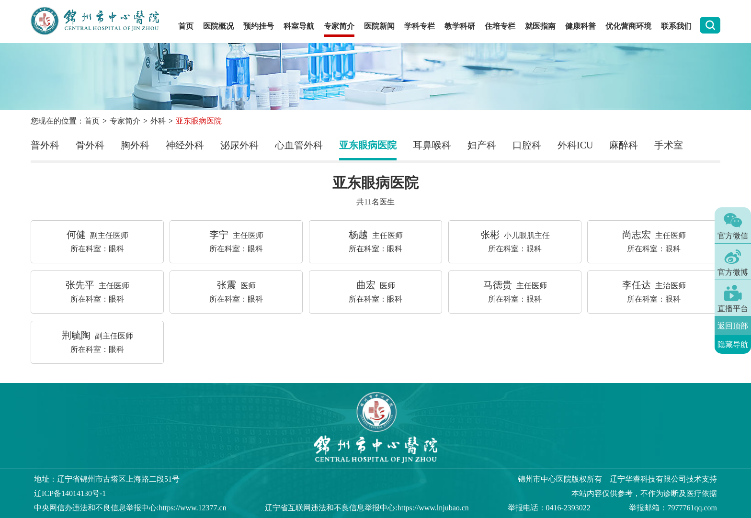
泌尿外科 (239, 145)
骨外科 (90, 145)
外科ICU (575, 145)
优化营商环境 (628, 26)
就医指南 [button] (540, 26)
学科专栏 (419, 26)
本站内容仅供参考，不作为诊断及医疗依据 (644, 493)
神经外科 (185, 145)
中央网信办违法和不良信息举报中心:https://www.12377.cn (130, 508)
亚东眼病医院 (368, 145)
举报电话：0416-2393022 (549, 508)
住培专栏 (500, 26)
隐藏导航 (732, 344)
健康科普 (580, 26)
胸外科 (135, 145)
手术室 (668, 145)
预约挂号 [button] (258, 26)
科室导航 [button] (299, 26)
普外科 (45, 145)
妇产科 (481, 145)
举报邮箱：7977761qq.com (673, 508)
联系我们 (676, 26)
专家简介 (125, 121)
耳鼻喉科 (432, 145)
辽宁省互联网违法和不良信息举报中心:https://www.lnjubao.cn (367, 508)
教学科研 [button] (459, 26)
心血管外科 (299, 145)
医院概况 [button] (218, 26)
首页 (185, 26)
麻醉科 (623, 145)
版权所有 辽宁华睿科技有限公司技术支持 (617, 479)
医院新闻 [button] (379, 26)
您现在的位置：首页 (65, 121)
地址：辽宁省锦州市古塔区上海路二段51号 (107, 479)
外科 (158, 121)
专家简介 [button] (339, 26)
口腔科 (526, 145)
